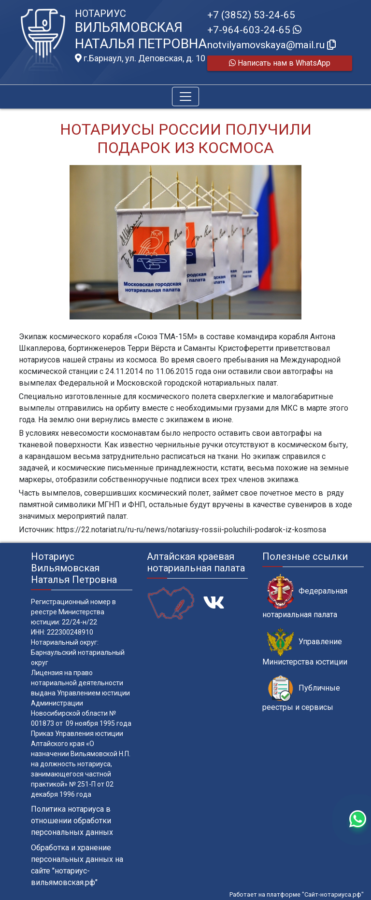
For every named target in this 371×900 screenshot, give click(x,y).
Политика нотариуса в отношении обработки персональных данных (72, 820)
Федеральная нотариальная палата (304, 596)
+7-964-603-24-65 (254, 30)
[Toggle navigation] (185, 96)
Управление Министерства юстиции (304, 647)
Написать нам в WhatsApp (279, 63)
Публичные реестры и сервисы (301, 693)
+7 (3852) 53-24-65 (251, 15)
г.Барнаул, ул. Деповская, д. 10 (140, 58)
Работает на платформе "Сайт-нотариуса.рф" (296, 894)
